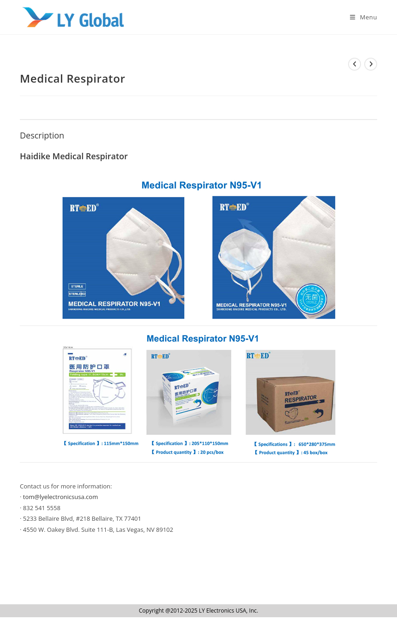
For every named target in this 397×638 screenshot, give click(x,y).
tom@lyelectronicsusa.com (60, 497)
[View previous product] (354, 64)
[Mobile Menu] (360, 17)
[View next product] (370, 64)
